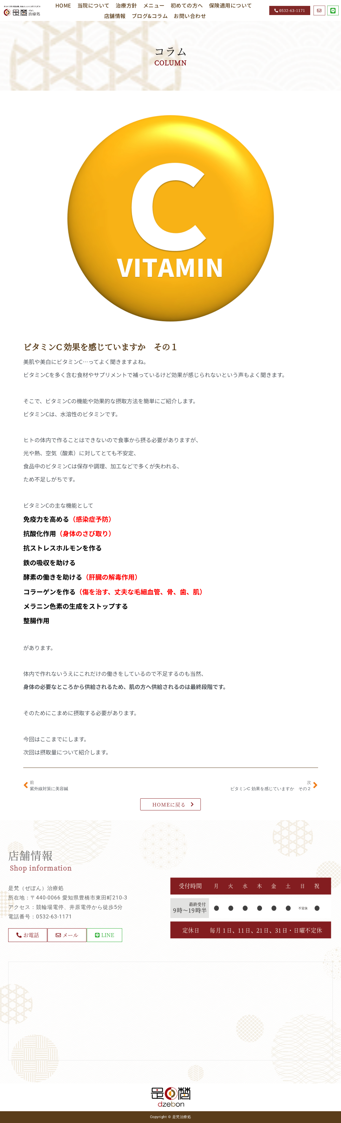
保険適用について (230, 5)
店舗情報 (115, 16)
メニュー (154, 5)
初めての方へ (187, 5)
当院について (93, 5)
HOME (63, 5)
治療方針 (126, 5)
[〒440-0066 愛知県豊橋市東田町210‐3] (170, 1011)
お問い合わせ (190, 16)
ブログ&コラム (150, 16)
